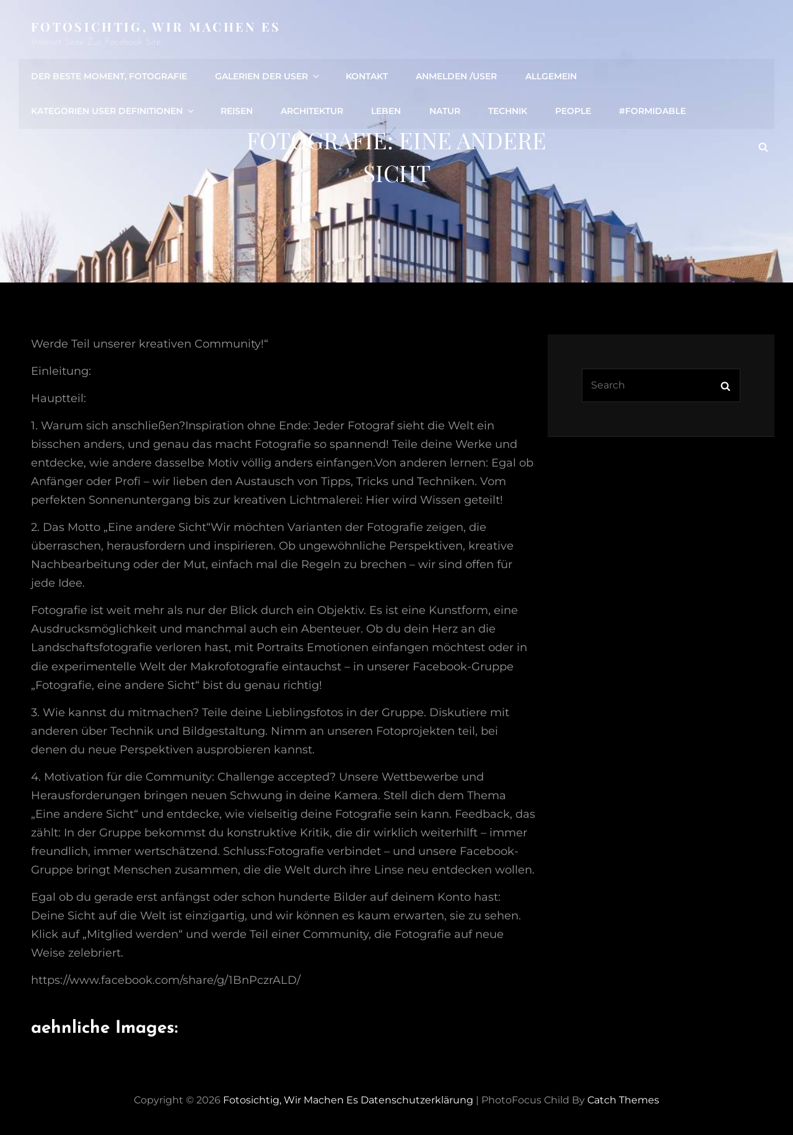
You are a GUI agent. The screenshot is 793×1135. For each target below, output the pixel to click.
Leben (386, 110)
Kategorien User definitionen (113, 110)
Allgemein (550, 76)
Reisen (237, 110)
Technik (507, 110)
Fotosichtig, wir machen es (156, 26)
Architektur (312, 110)
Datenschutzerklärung (417, 1100)
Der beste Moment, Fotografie (109, 76)
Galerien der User (268, 76)
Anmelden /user (456, 76)
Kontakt (367, 76)
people (572, 110)
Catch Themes (623, 1100)
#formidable (651, 110)
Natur (444, 110)
